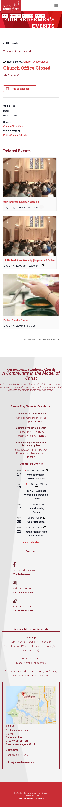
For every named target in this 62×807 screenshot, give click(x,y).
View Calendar (31, 542)
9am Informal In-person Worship (21, 202)
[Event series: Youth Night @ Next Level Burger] (44, 528)
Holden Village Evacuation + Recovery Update (31, 444)
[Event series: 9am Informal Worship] (41, 207)
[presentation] (29, 177)
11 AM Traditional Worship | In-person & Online (29, 260)
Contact (39, 16)
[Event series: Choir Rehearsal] (44, 518)
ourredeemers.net (23, 592)
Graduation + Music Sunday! (31, 413)
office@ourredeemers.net (20, 762)
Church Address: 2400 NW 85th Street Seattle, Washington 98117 (20, 741)
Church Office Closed (14, 126)
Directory (15, 16)
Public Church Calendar (15, 135)
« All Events (10, 43)
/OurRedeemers (21, 574)
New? (4, 16)
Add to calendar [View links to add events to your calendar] (20, 88)
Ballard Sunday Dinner (15, 320)
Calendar (28, 16)
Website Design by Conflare (31, 798)
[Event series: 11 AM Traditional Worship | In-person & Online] (43, 265)
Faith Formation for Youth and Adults (40, 339)
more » (38, 421)
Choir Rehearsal (36, 522)
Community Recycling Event (31, 428)
